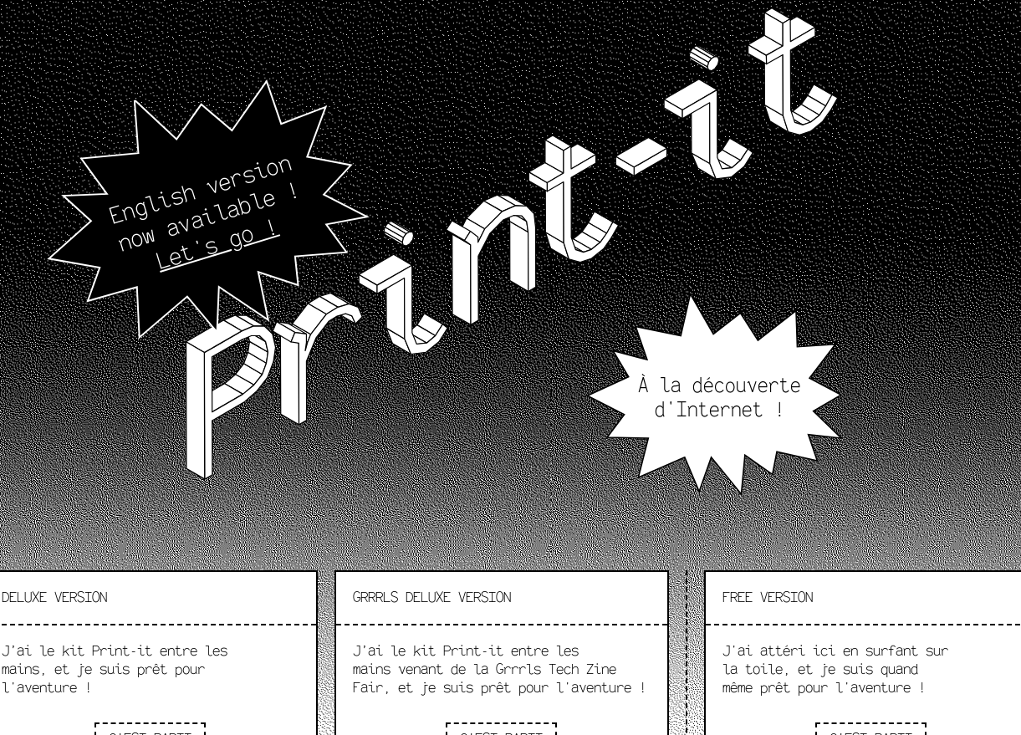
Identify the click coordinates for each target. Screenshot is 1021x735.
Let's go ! (217, 244)
